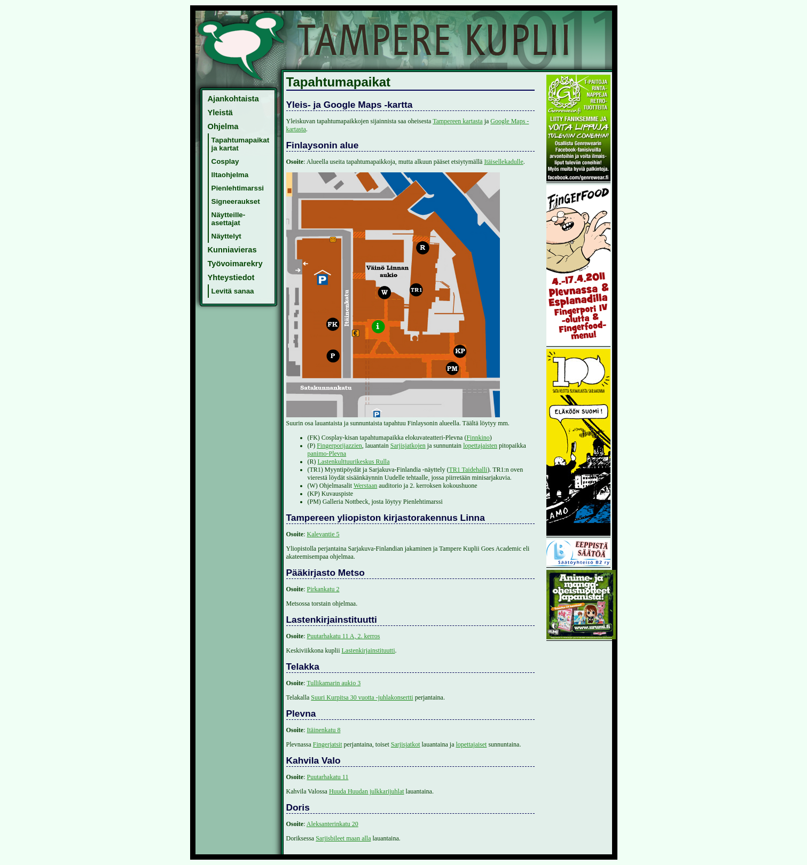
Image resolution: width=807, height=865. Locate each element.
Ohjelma (223, 126)
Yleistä (220, 112)
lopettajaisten (480, 445)
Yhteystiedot (231, 277)
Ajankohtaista (233, 98)
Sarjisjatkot (405, 744)
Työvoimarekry (235, 263)
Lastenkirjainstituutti (368, 650)
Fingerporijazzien (339, 445)
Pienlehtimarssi (237, 188)
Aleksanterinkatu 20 (332, 824)
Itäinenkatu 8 (324, 730)
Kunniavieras (232, 249)
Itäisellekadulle (503, 161)
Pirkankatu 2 (323, 589)
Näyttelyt (226, 236)
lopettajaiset (471, 744)
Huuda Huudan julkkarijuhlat (366, 791)
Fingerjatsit (327, 744)
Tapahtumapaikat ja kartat (240, 144)
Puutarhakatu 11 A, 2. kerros (343, 636)
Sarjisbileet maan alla (343, 838)
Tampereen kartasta (457, 121)
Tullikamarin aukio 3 (334, 683)
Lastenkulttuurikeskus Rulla (354, 461)
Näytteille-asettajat (228, 219)
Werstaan (365, 485)
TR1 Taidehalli (468, 469)
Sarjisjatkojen (408, 445)
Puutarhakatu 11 (328, 777)
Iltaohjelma (230, 175)
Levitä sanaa (232, 291)
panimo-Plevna (327, 453)
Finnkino (477, 437)
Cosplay (225, 161)
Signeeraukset (235, 201)
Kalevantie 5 (323, 534)
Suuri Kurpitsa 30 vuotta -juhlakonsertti (362, 697)
